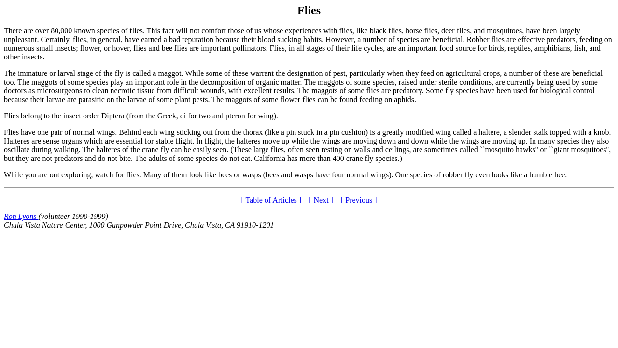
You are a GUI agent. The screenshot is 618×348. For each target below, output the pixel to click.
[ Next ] (322, 200)
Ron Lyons (21, 216)
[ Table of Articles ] (272, 200)
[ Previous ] (359, 200)
